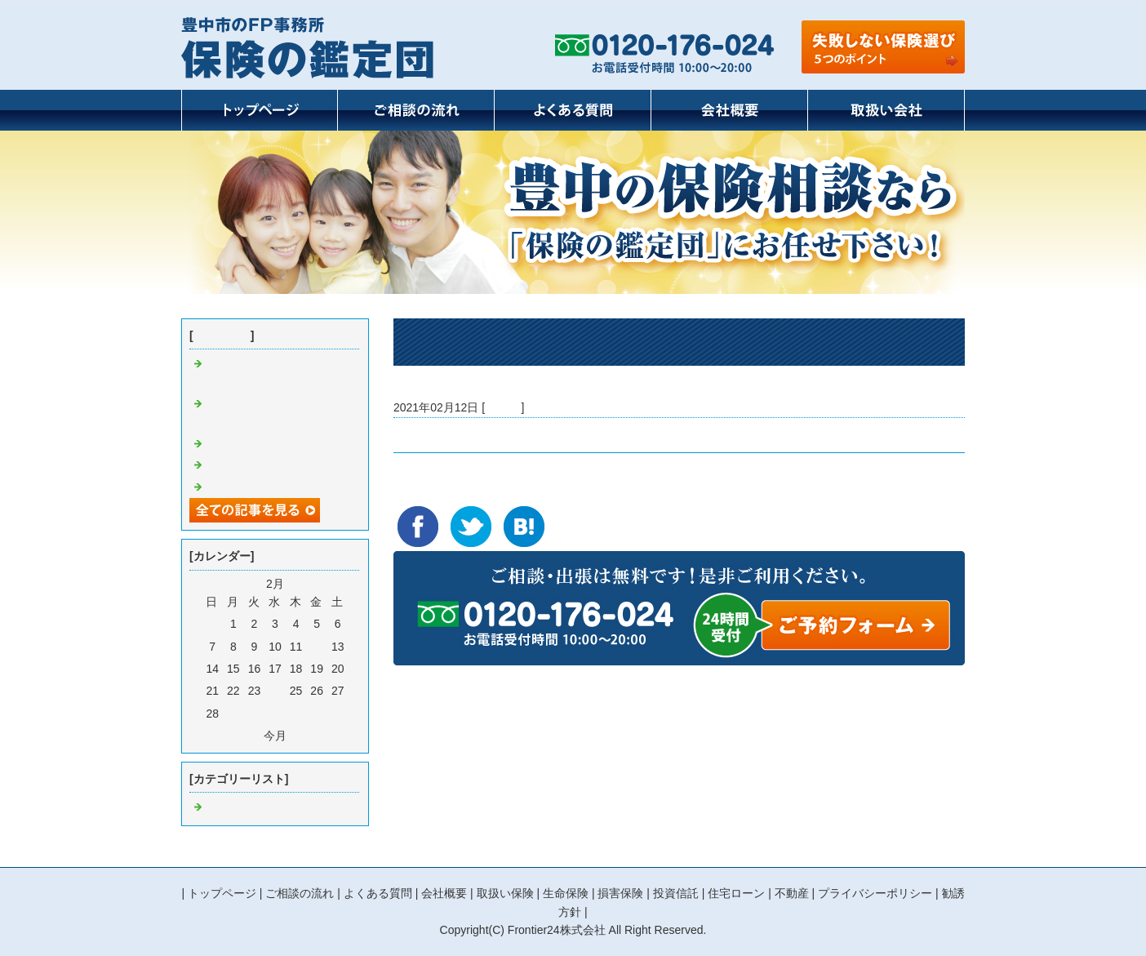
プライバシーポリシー (875, 893)
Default (503, 407)
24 (275, 690)
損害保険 (620, 893)
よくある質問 (378, 893)
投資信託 (676, 893)
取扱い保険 (505, 893)
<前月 (245, 735)
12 (316, 646)
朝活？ (223, 487)
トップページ (222, 893)
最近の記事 (222, 335)
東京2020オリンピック (264, 465)
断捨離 (223, 444)
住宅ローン (736, 893)
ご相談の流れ (299, 893)
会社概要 (444, 893)
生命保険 (566, 893)
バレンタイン (427, 435)
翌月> (304, 735)
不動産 (792, 893)
